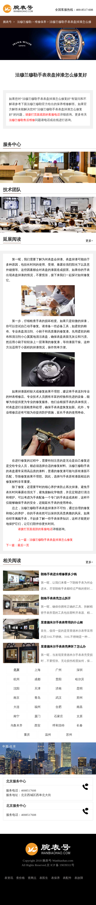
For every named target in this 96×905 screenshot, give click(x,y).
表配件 (67, 877)
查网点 (32, 877)
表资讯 (8, 877)
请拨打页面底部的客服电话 (42, 114)
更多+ (89, 240)
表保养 (55, 877)
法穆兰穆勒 (24, 21)
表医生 (43, 877)
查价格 (20, 877)
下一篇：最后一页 (17, 545)
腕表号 (7, 21)
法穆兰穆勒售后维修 (22, 120)
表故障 (78, 877)
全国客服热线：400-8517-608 (74, 9)
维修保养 (40, 21)
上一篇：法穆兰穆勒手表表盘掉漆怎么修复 (45, 539)
